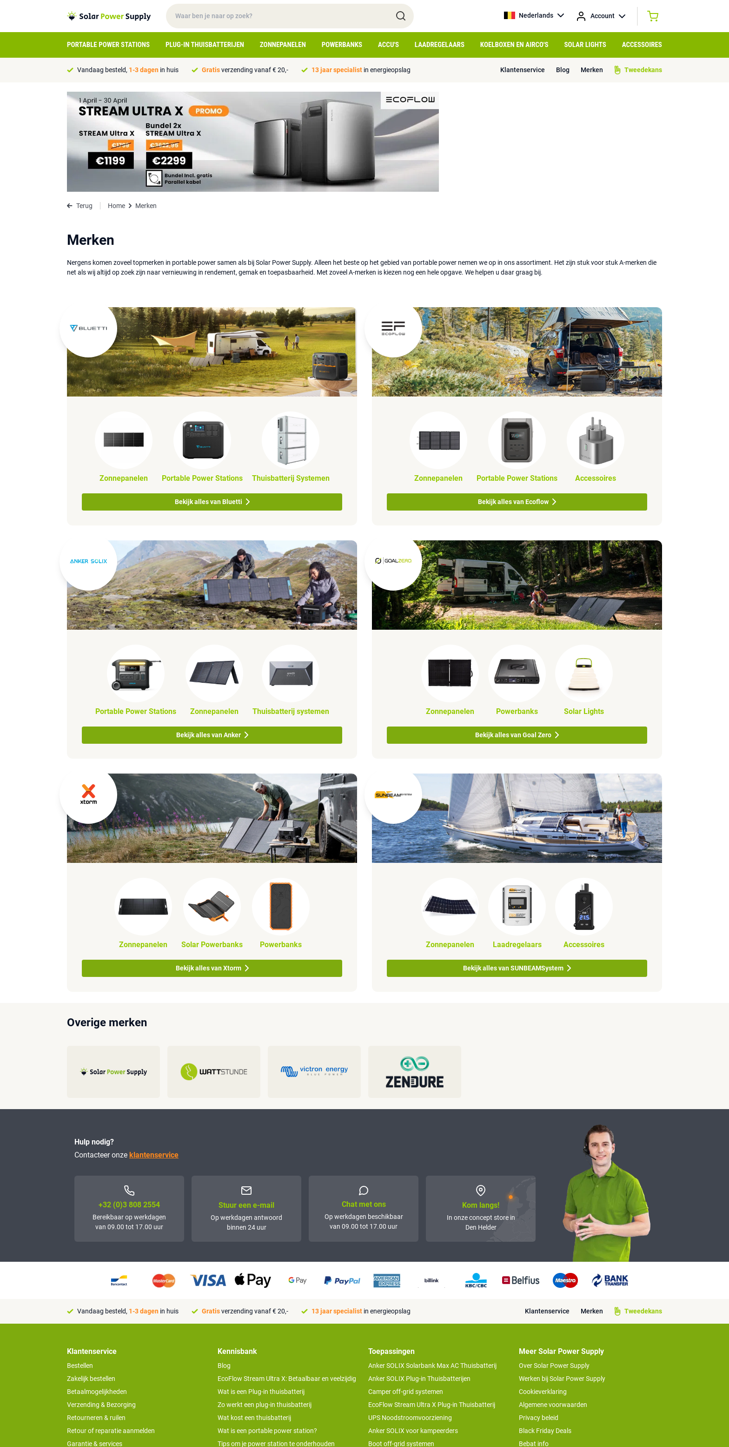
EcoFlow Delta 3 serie (398, 1356)
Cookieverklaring (543, 1291)
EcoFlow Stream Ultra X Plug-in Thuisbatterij (431, 1304)
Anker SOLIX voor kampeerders (413, 1330)
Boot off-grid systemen (401, 1343)
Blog (563, 70)
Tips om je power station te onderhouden (276, 1343)
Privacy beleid (538, 1317)
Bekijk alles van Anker (212, 635)
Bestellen (80, 1265)
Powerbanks (342, 44)
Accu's (388, 44)
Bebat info (534, 1343)
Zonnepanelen (283, 44)
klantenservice (154, 1054)
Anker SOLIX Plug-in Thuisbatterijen (419, 1278)
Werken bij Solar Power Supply (562, 1278)
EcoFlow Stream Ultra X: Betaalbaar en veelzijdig (287, 1278)
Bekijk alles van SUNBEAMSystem (517, 868)
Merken (592, 70)
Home (116, 105)
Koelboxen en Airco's (514, 44)
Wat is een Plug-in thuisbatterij (261, 1291)
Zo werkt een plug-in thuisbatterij (264, 1304)
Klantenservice (522, 70)
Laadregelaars (439, 44)
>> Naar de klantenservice (103, 1388)
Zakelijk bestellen (91, 1278)
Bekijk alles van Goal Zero (517, 635)
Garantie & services (94, 1343)
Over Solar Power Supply (554, 1265)
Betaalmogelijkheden (97, 1291)
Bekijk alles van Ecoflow (517, 401)
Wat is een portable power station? (267, 1330)
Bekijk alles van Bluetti (212, 401)
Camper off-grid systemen (405, 1291)
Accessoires (642, 44)
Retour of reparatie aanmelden (111, 1330)
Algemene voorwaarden (553, 1304)
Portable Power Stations (108, 44)
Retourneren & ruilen (96, 1317)
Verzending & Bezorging (101, 1304)
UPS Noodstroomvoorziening (410, 1317)
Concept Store (87, 1369)
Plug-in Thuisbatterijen (205, 44)
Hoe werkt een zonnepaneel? (259, 1356)
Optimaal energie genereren (257, 1369)
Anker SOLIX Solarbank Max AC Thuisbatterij (432, 1265)
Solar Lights (585, 44)
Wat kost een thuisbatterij (254, 1317)
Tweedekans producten (100, 1356)
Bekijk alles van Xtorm (212, 868)
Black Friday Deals (545, 1330)
